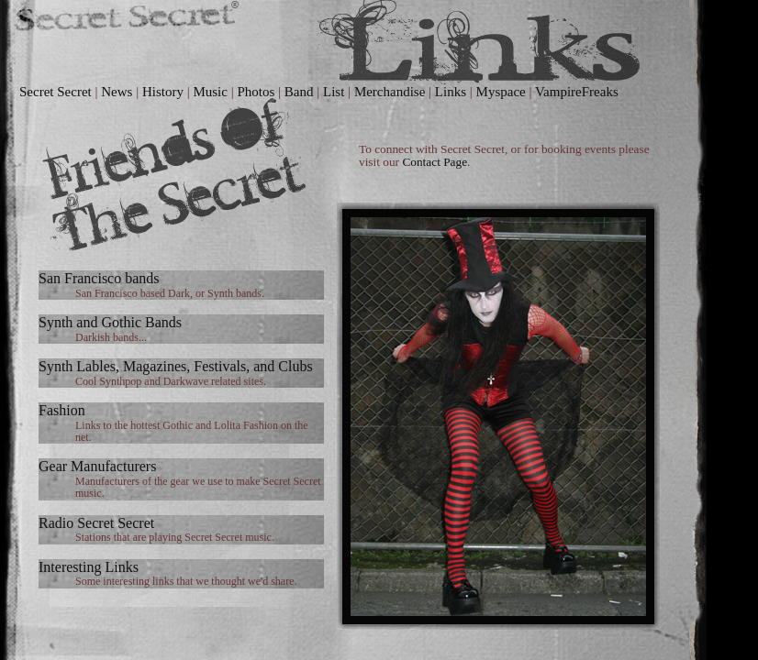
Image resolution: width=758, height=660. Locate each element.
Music (210, 91)
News (116, 91)
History (163, 91)
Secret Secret (55, 91)
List (333, 91)
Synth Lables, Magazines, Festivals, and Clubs (176, 366)
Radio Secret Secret (96, 523)
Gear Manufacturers (97, 466)
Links (450, 91)
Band (299, 91)
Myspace (501, 91)
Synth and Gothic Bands (110, 322)
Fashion (62, 410)
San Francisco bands (99, 278)
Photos (255, 91)
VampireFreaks (577, 91)
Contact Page (434, 162)
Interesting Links (89, 567)
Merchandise (389, 91)
